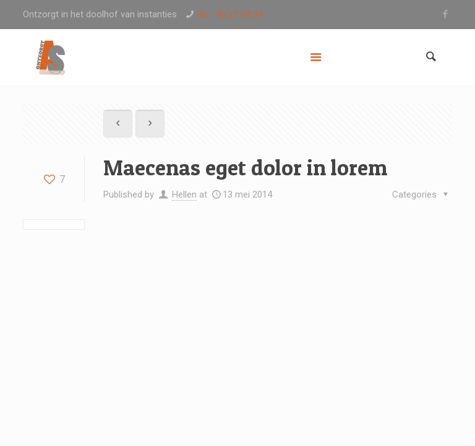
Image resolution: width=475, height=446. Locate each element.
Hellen (184, 194)
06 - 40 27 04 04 (230, 14)
